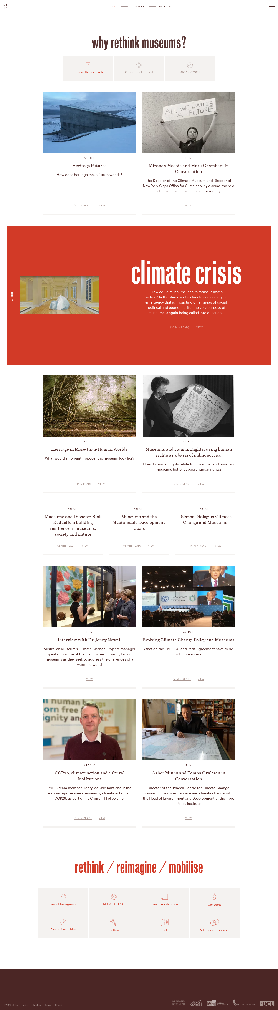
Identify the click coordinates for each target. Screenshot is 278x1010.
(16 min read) (179, 327)
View (199, 327)
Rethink (111, 6)
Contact (36, 1004)
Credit (58, 1004)
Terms (48, 1004)
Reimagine (138, 6)
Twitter (25, 1004)
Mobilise (165, 6)
